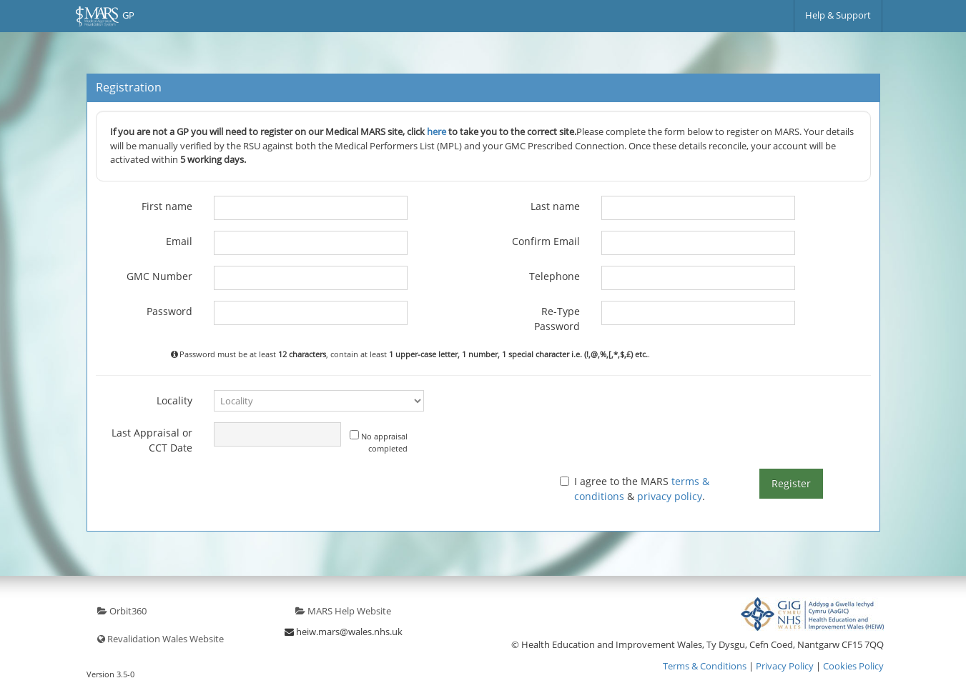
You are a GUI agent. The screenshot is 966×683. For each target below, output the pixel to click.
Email (179, 241)
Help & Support (838, 15)
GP (105, 16)
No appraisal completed (379, 442)
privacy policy (669, 496)
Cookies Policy (853, 665)
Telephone (554, 276)
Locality (174, 400)
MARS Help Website (343, 610)
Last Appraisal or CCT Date (152, 440)
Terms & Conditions (704, 665)
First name (167, 206)
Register (791, 483)
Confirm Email (546, 241)
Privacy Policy (785, 665)
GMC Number (159, 276)
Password (169, 311)
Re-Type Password (557, 318)
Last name (555, 206)
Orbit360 (122, 610)
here (436, 131)
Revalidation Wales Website (160, 638)
